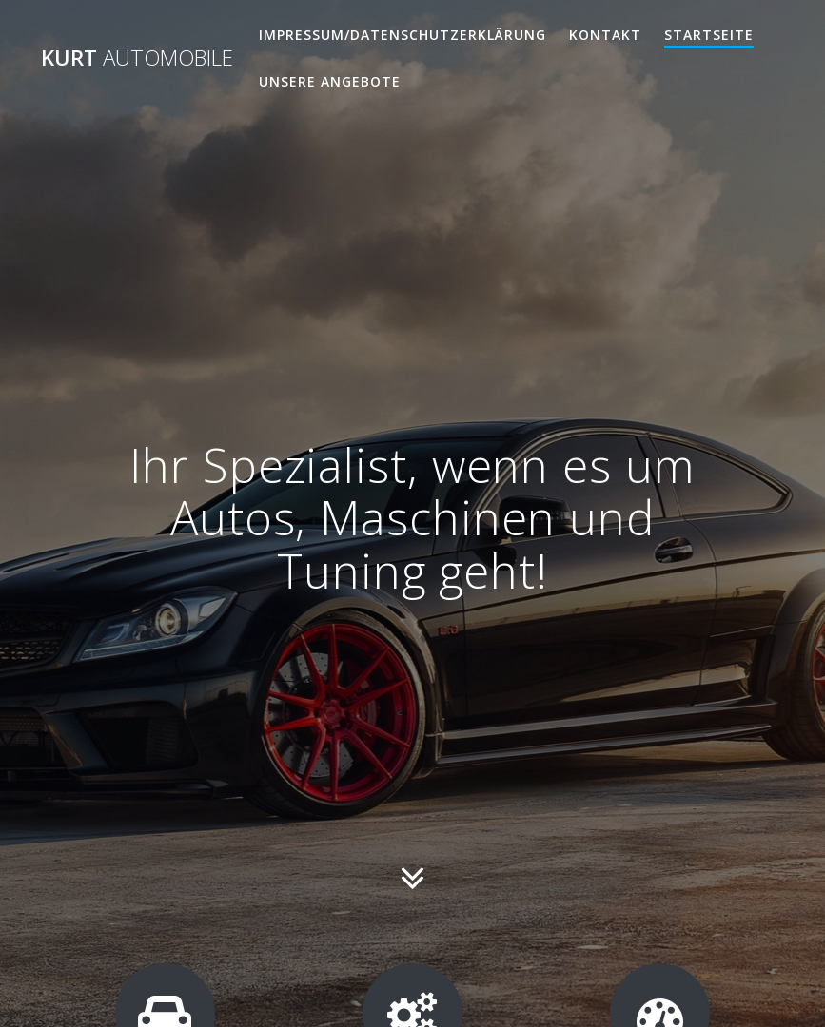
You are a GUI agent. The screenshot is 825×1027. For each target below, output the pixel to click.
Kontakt (605, 35)
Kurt (137, 58)
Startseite (709, 35)
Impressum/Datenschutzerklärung (402, 35)
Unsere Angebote (330, 81)
